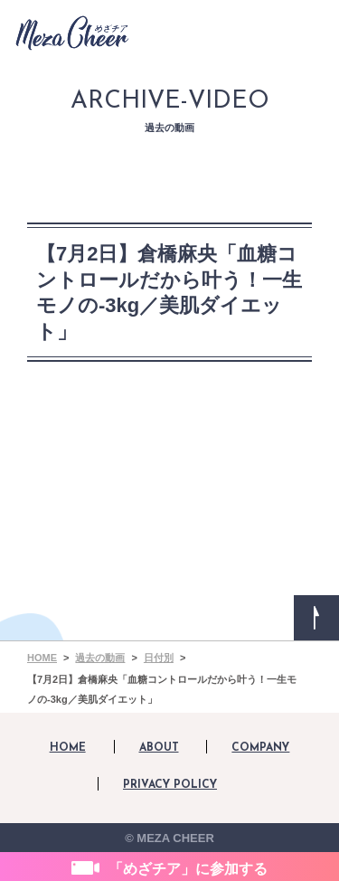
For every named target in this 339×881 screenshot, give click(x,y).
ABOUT (159, 748)
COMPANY (260, 748)
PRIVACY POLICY (170, 785)
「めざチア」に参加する (188, 868)
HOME (68, 748)
